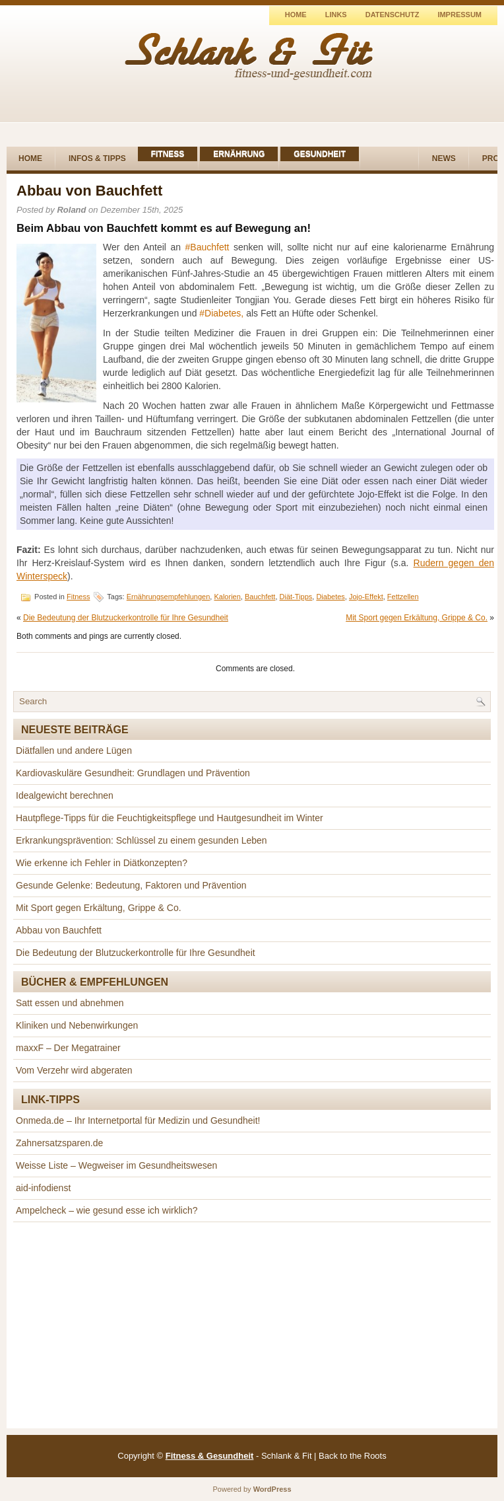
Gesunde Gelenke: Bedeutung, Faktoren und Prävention (131, 885)
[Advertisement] (252, 1325)
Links (336, 14)
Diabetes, (224, 313)
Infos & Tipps (97, 158)
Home (296, 14)
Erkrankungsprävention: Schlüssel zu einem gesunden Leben (141, 840)
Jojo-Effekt (366, 597)
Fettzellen (403, 597)
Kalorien (227, 597)
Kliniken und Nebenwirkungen (77, 1025)
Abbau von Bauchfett (59, 930)
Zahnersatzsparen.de (59, 1143)
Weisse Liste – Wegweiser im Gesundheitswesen (116, 1165)
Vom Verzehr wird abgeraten (74, 1070)
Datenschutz (392, 14)
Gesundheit (320, 154)
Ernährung (239, 154)
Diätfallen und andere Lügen (74, 750)
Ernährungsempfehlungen (168, 597)
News (444, 158)
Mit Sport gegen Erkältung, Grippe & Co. (417, 617)
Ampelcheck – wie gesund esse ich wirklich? (106, 1210)
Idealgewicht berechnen (64, 795)
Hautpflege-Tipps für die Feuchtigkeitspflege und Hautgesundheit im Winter (169, 818)
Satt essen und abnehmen (69, 1003)
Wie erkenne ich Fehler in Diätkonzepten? (101, 863)
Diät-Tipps (296, 597)
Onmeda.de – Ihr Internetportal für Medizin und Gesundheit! (138, 1120)
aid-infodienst (43, 1188)
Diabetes (330, 597)
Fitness (168, 154)
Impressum (459, 14)
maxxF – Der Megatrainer (68, 1048)
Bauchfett (209, 247)
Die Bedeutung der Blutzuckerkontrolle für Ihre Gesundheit (125, 617)
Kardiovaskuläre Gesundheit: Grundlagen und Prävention (133, 773)
